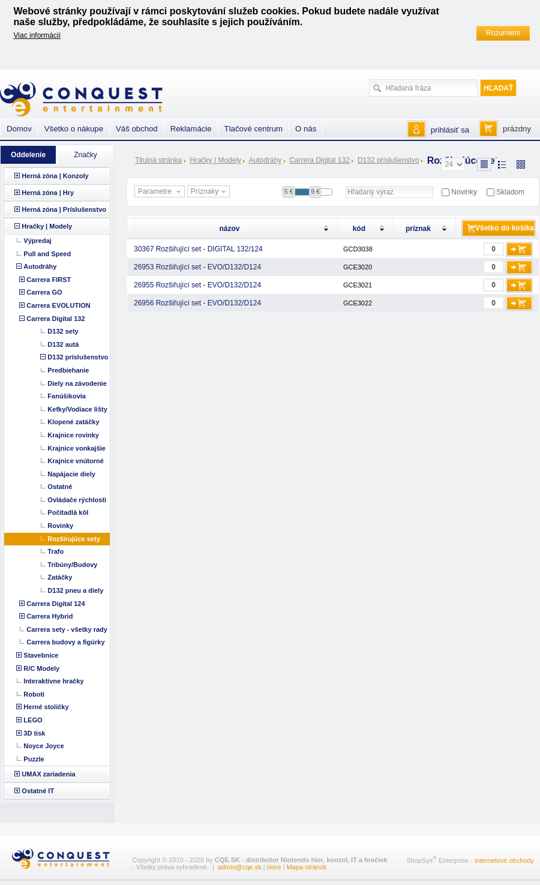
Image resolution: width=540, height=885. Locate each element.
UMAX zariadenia (48, 774)
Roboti (33, 694)
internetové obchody (504, 860)
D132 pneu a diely (75, 590)
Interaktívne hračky (53, 681)
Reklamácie (191, 128)
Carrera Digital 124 (55, 603)
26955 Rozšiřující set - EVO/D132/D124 (197, 285)
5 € (288, 191)
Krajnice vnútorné (75, 460)
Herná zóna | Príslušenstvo (64, 209)
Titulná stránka (158, 160)
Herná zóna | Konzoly (55, 175)
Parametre (161, 192)
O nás (305, 128)
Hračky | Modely (215, 160)
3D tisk (34, 733)
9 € (315, 191)
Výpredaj (37, 240)
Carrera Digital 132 (319, 160)
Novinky (464, 192)
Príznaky (210, 192)
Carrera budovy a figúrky (65, 642)
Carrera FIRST (48, 279)
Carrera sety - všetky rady (66, 629)
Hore (274, 867)
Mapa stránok (307, 867)
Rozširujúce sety (73, 538)
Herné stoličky (45, 706)
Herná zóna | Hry (48, 192)
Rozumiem (503, 33)
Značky (85, 155)
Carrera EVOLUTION (58, 305)
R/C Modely (41, 668)
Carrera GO (44, 292)
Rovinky (60, 525)
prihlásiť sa (450, 129)
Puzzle (33, 759)
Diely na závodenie (76, 383)
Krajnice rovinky (73, 435)
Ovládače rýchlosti (76, 499)
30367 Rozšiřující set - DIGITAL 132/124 (198, 249)
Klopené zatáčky (73, 421)
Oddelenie (28, 155)
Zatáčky (59, 577)
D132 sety (62, 331)
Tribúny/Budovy (72, 564)
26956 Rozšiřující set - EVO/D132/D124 (197, 303)
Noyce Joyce (43, 745)
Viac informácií (37, 35)
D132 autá (63, 344)
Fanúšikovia (66, 396)
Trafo (55, 551)
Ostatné (59, 486)
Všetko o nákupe (73, 128)
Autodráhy (264, 160)
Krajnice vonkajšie (76, 448)
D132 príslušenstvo (388, 160)
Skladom (510, 192)
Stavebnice (40, 655)
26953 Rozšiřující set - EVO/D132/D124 (197, 267)
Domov (19, 128)
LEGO (32, 720)
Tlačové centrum (253, 128)
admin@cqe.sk (240, 867)
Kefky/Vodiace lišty (77, 409)
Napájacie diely (71, 474)
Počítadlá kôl (67, 512)
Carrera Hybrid (49, 616)
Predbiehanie (68, 370)
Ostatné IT (38, 790)
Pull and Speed (47, 253)
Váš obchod (137, 128)
